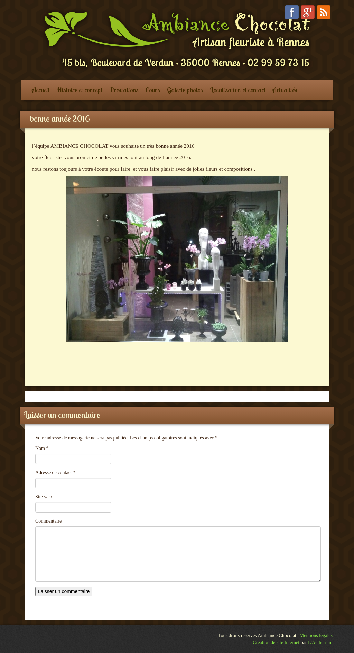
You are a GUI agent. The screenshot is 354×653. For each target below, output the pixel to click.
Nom (42, 448)
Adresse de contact (55, 472)
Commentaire (48, 521)
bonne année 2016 (60, 118)
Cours (153, 89)
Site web (43, 496)
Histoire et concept (79, 89)
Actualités (284, 89)
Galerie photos (185, 89)
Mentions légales (316, 635)
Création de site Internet (276, 642)
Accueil (41, 89)
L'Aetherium (320, 642)
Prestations (124, 89)
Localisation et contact (238, 89)
